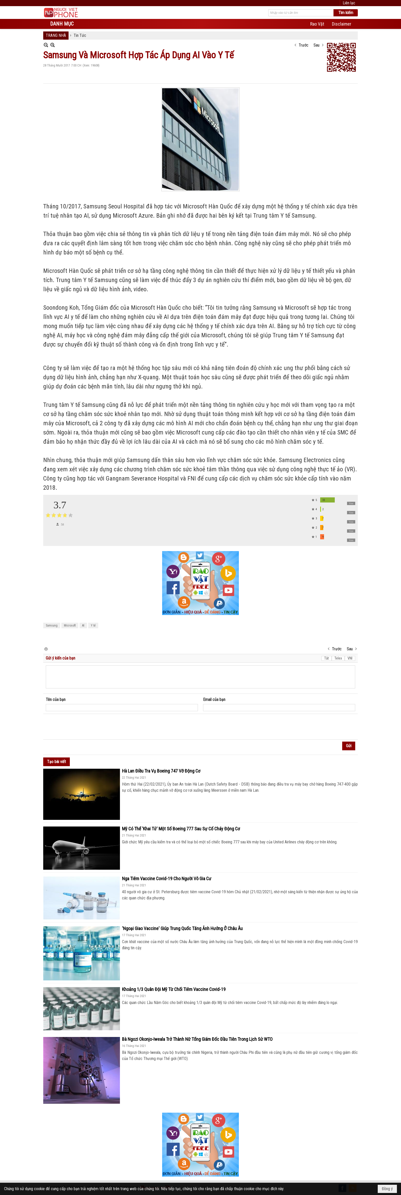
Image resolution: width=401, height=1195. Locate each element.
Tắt (326, 658)
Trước (303, 45)
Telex (338, 658)
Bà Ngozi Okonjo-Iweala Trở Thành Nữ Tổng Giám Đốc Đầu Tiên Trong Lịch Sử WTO (197, 1039)
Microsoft (70, 625)
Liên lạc (349, 3)
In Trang (45, 648)
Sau (316, 45)
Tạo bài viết (56, 761)
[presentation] (85, 727)
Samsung (52, 625)
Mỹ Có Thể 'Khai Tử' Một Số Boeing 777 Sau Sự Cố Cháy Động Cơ (181, 828)
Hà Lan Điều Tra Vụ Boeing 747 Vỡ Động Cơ (161, 771)
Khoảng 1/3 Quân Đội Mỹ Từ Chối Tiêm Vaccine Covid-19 (174, 989)
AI (83, 625)
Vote (351, 503)
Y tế (93, 625)
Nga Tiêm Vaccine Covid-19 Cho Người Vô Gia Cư (166, 878)
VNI (350, 658)
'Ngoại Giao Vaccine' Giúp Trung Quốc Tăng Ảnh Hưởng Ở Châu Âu (182, 928)
